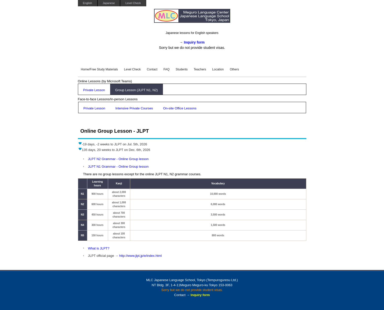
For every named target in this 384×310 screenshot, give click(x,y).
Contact (152, 69)
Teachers (200, 69)
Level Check (133, 3)
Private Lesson (94, 90)
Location (218, 69)
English (87, 3)
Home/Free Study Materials (99, 69)
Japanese (109, 3)
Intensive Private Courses (134, 108)
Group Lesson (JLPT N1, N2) (136, 90)
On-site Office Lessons (179, 108)
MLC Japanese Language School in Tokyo (192, 18)
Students (182, 69)
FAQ (166, 69)
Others (234, 69)
